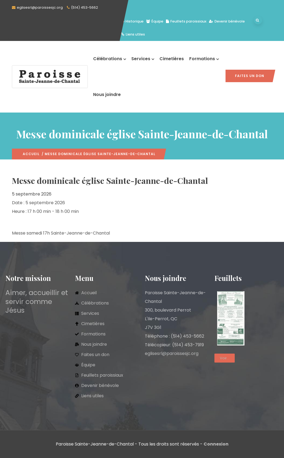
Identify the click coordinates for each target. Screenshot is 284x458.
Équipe (154, 21)
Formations (204, 59)
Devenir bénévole (227, 21)
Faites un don (249, 75)
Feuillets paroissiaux (186, 21)
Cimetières (171, 59)
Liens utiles (133, 34)
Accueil (31, 154)
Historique (132, 21)
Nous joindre (107, 94)
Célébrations (109, 59)
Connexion (216, 444)
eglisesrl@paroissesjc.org (40, 7)
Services (142, 59)
